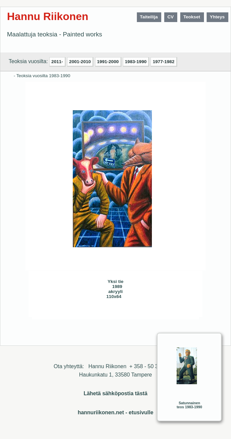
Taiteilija (149, 16)
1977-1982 (163, 61)
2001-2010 (80, 61)
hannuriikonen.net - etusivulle (116, 412)
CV (170, 16)
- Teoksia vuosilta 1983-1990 (42, 75)
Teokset (191, 16)
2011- (57, 61)
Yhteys (217, 16)
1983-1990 (136, 61)
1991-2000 (108, 61)
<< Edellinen (66, 311)
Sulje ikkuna (164, 311)
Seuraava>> (79, 311)
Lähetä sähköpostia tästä (115, 393)
